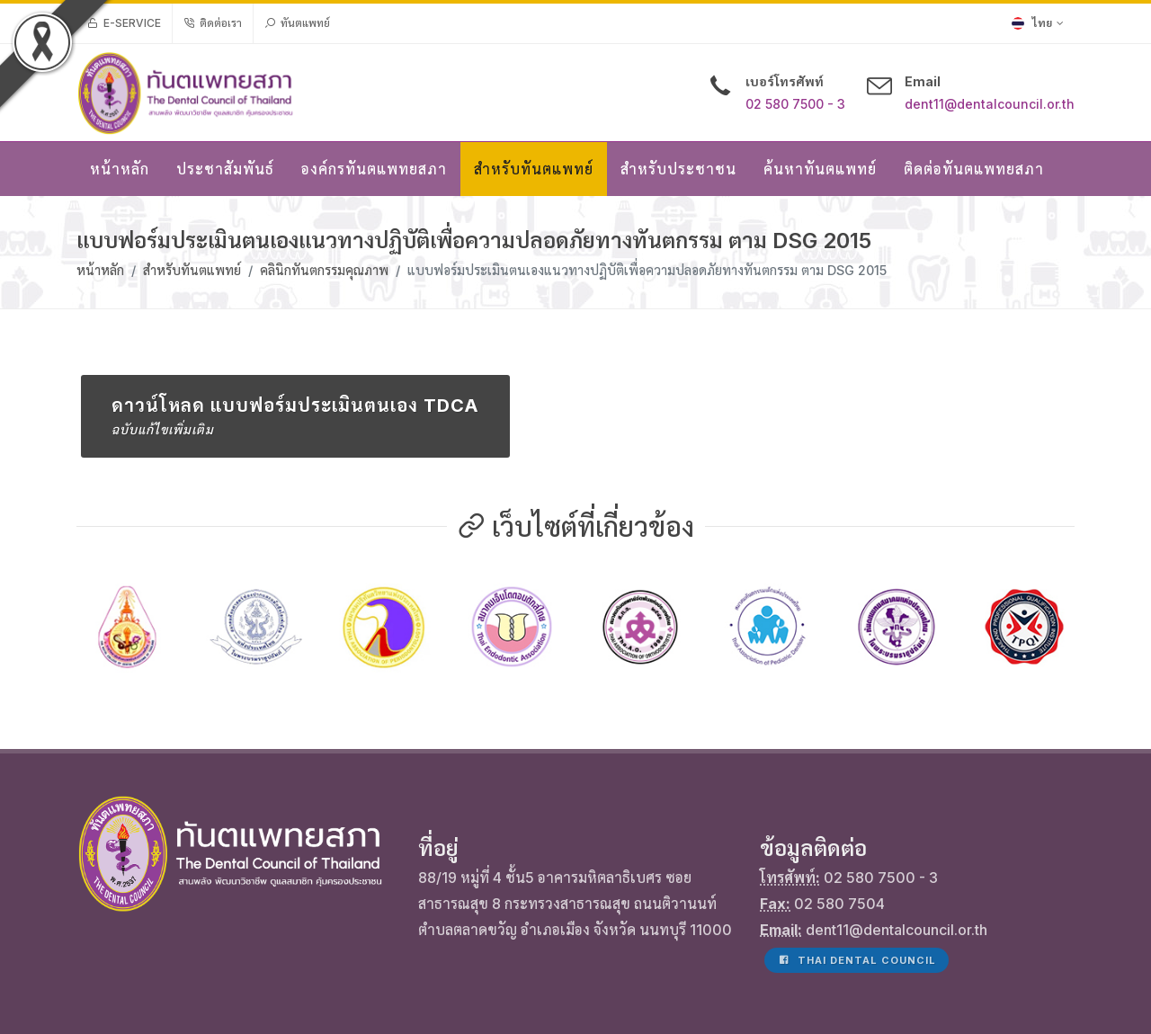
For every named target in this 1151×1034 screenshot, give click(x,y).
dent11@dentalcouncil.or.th (990, 103)
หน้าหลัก (100, 270)
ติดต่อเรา (212, 23)
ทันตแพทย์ (297, 23)
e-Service (124, 23)
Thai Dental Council (856, 859)
